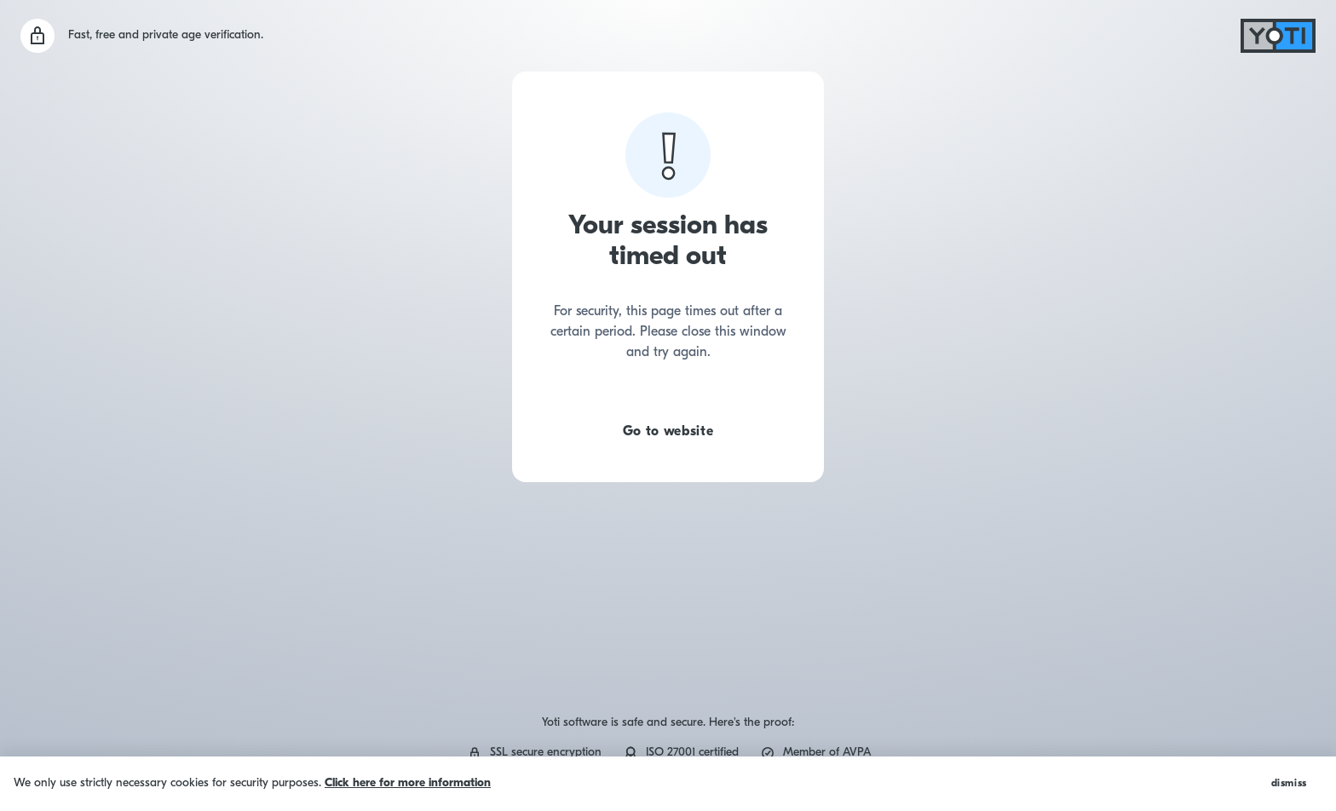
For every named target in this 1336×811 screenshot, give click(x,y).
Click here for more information (408, 783)
